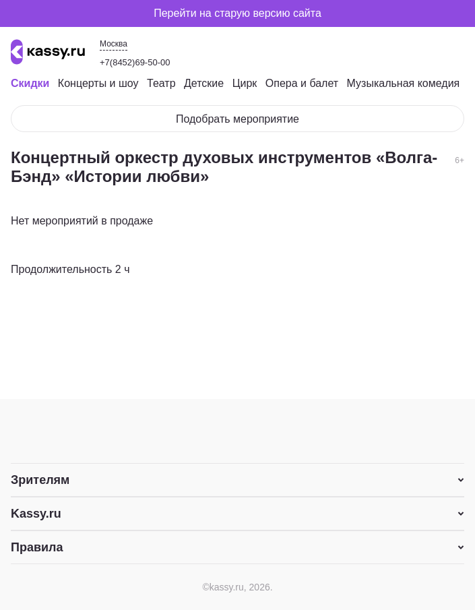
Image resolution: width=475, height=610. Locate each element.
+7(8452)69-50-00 (135, 62)
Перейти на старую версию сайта (237, 13)
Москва (113, 44)
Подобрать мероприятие (237, 119)
